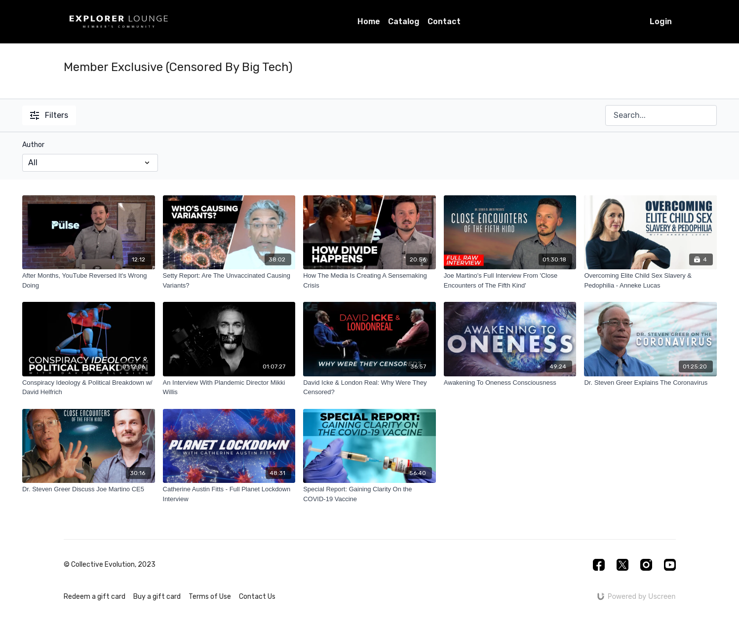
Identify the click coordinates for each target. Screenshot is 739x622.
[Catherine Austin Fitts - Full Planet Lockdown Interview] (229, 494)
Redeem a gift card (94, 596)
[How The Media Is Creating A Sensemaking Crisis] (369, 280)
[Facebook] (599, 565)
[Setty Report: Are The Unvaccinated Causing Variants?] (229, 280)
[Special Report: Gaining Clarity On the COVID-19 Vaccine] (369, 494)
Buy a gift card (157, 596)
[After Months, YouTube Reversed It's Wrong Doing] (88, 280)
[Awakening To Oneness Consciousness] (510, 383)
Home (368, 21)
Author (33, 145)
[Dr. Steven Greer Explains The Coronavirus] (650, 383)
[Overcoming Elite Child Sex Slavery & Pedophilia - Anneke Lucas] (650, 280)
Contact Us (257, 596)
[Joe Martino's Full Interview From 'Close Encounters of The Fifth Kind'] (510, 280)
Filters (49, 115)
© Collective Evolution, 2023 (110, 564)
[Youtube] (670, 565)
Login (661, 21)
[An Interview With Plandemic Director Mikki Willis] (229, 387)
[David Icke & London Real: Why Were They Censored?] (369, 387)
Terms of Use (210, 596)
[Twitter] (622, 565)
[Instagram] (646, 565)
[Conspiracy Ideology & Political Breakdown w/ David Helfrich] (88, 387)
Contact (444, 21)
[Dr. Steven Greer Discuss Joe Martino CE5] (88, 489)
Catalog (404, 21)
